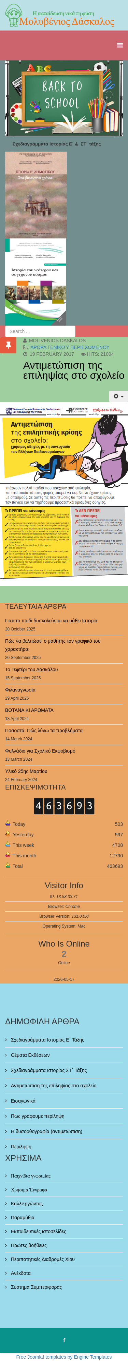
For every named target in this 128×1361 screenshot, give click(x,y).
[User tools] (118, 396)
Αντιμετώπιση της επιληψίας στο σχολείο (74, 370)
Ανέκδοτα (20, 1273)
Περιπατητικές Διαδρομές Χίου (42, 1259)
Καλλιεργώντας (26, 1203)
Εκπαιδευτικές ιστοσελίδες (38, 1231)
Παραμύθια (22, 1217)
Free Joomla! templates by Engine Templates (64, 1357)
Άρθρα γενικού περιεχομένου (70, 347)
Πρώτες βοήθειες (28, 1245)
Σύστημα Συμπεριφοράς (36, 1287)
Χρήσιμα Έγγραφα (28, 1189)
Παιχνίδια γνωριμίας (30, 1175)
